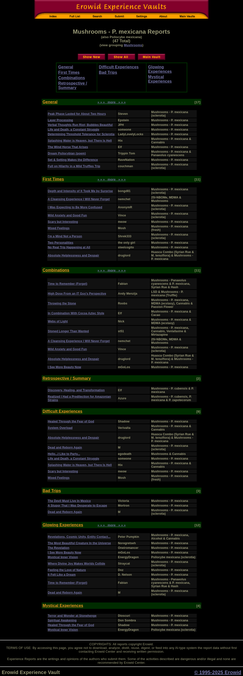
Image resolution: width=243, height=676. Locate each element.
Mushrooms (133, 45)
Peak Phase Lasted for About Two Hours (77, 114)
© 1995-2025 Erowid (217, 672)
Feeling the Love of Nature (67, 570)
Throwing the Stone (62, 303)
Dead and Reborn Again (65, 447)
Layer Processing (60, 120)
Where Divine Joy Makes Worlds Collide (76, 563)
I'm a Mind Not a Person (65, 236)
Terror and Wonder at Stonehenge (72, 615)
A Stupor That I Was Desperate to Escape (77, 505)
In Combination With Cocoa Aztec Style (76, 313)
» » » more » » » (111, 102)
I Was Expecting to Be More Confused (75, 207)
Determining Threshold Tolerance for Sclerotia (81, 134)
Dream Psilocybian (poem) (67, 153)
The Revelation (58, 548)
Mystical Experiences (160, 79)
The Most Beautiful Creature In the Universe (79, 543)
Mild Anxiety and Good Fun (67, 215)
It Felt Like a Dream (62, 574)
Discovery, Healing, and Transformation (76, 390)
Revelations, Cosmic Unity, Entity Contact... (79, 537)
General (65, 67)
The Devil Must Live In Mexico (69, 501)
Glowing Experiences (160, 69)
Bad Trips (108, 72)
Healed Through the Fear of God (71, 421)
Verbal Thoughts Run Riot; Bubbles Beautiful (80, 125)
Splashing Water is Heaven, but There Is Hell (80, 140)
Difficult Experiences (119, 67)
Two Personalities (60, 242)
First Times (69, 72)
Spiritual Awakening (62, 620)
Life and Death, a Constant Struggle (73, 129)
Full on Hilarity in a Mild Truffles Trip (74, 166)
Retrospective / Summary (72, 85)
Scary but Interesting (63, 222)
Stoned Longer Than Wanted (68, 331)
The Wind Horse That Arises (68, 147)
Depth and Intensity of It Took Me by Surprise (80, 191)
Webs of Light (58, 321)
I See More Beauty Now (64, 367)
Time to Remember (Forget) (67, 283)
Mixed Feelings (58, 228)
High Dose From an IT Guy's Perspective (77, 293)
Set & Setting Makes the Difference (73, 160)
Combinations (71, 78)
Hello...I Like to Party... (64, 454)
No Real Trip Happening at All (69, 247)
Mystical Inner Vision (63, 557)
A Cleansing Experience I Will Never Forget (79, 199)
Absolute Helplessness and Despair (73, 255)
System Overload (60, 428)
